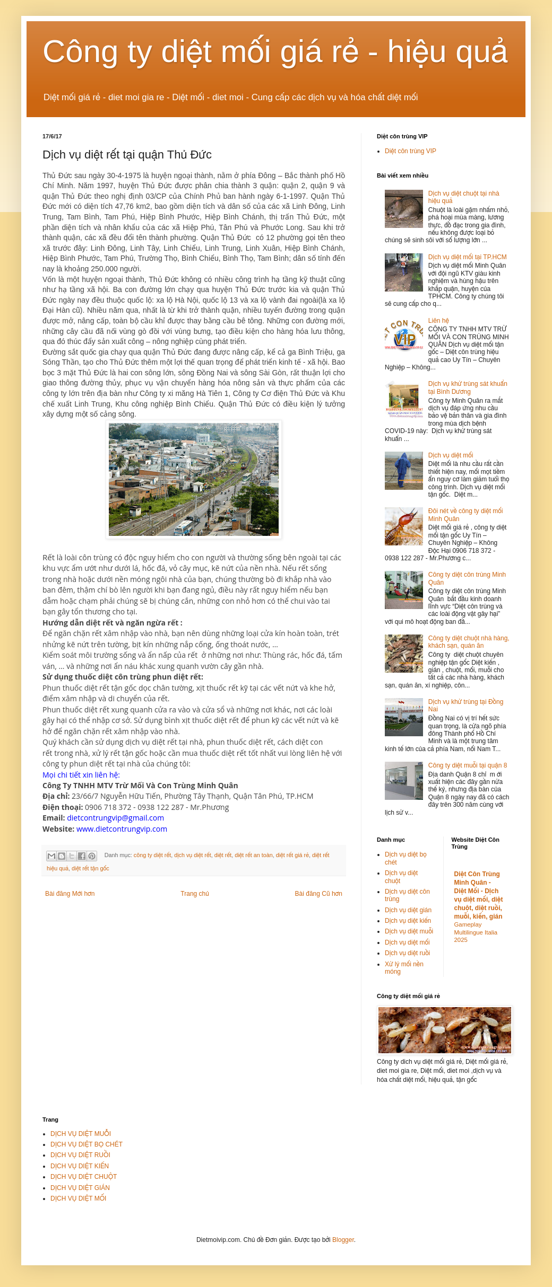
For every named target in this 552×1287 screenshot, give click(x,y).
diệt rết (223, 855)
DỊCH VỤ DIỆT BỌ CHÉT (86, 1144)
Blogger (343, 1240)
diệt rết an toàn (254, 855)
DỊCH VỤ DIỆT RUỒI (80, 1155)
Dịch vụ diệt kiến (408, 920)
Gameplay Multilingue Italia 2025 (476, 932)
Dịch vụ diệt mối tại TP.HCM (467, 257)
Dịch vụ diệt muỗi (409, 931)
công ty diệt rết (152, 855)
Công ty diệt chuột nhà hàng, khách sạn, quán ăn (469, 641)
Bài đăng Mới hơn (69, 893)
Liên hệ (438, 320)
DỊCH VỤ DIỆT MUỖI (80, 1134)
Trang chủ (194, 893)
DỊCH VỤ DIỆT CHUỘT (83, 1176)
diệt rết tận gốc (90, 868)
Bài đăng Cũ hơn (318, 893)
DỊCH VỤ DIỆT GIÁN (80, 1188)
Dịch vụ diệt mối (450, 455)
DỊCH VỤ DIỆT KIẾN (79, 1166)
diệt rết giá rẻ (292, 855)
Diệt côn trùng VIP (410, 151)
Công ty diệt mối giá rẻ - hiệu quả (275, 51)
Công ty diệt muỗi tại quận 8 (467, 765)
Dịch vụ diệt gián (408, 910)
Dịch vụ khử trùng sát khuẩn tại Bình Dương (467, 387)
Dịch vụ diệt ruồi (407, 953)
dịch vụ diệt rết (192, 855)
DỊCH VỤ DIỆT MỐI (78, 1198)
